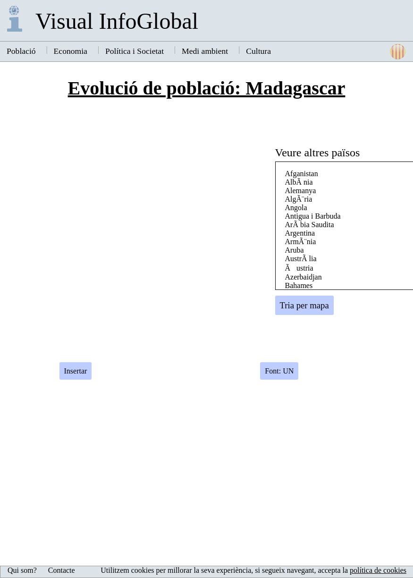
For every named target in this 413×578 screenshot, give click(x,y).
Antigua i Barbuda (313, 216)
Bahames (299, 285)
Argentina (300, 233)
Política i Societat (134, 51)
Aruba (294, 250)
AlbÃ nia (299, 182)
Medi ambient (205, 51)
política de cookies (378, 570)
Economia (70, 51)
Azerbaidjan (303, 277)
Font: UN (279, 371)
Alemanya (300, 191)
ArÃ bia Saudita (309, 225)
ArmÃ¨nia (300, 242)
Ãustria (299, 268)
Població (21, 51)
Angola (296, 208)
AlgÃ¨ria (298, 199)
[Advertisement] (343, 271)
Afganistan (301, 174)
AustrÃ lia (301, 259)
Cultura (258, 51)
